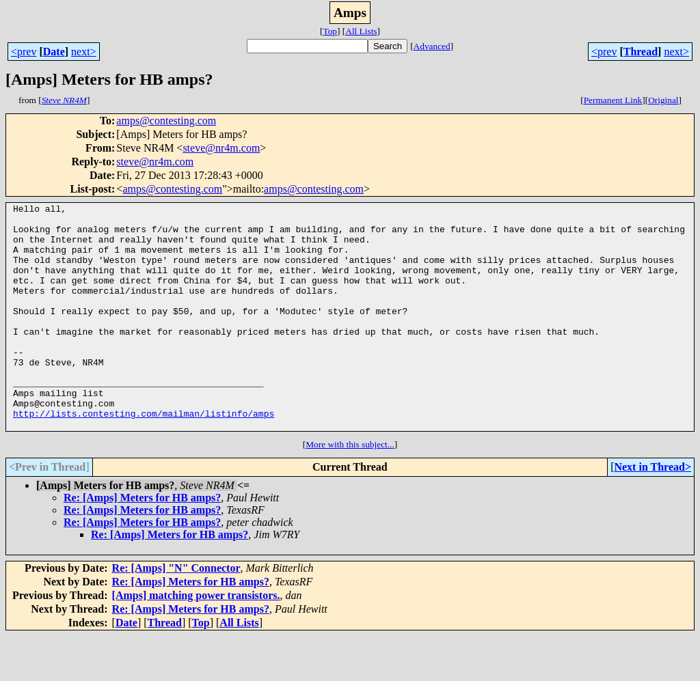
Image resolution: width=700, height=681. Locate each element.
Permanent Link (613, 100)
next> (83, 51)
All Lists (361, 31)
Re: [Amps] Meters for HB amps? (142, 542)
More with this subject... (350, 489)
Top (330, 31)
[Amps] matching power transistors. (196, 640)
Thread (640, 51)
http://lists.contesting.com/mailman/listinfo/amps (143, 456)
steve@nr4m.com (221, 148)
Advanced (432, 46)
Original (663, 100)
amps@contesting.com (166, 120)
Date (54, 51)
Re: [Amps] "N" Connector (176, 613)
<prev (23, 51)
